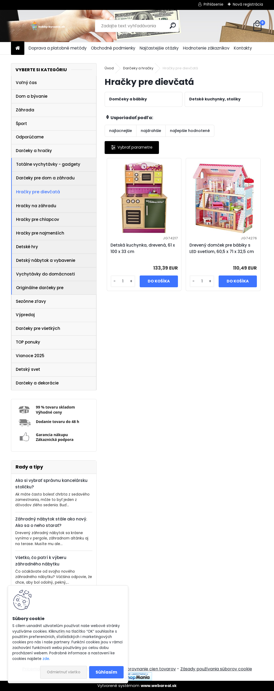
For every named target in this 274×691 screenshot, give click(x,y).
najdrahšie (151, 130)
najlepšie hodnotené (190, 130)
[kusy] (123, 281)
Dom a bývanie (31, 96)
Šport (21, 123)
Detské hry (27, 247)
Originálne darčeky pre (39, 287)
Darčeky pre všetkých (38, 328)
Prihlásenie (213, 4)
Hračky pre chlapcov (37, 219)
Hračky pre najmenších (40, 233)
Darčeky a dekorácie (37, 383)
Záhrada (25, 110)
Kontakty (243, 48)
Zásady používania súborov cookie (216, 669)
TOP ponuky (28, 342)
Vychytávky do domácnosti (45, 274)
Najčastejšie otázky (159, 48)
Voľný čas (26, 82)
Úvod (109, 68)
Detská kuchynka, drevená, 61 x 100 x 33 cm (143, 248)
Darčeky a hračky (34, 150)
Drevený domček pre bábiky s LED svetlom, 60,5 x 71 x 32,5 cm (221, 248)
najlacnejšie (120, 130)
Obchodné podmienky (113, 48)
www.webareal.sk (159, 685)
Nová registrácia (248, 4)
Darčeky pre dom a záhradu (45, 178)
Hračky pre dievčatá (38, 192)
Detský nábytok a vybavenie (45, 260)
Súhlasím (106, 672)
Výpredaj (25, 315)
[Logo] (48, 26)
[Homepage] (17, 48)
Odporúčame (30, 137)
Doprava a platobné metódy (58, 48)
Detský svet (28, 369)
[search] (173, 25)
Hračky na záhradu (36, 206)
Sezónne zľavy (31, 301)
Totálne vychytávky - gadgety (48, 164)
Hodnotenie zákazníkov (206, 48)
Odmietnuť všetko (63, 672)
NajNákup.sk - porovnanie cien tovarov (135, 669)
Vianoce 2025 (30, 355)
